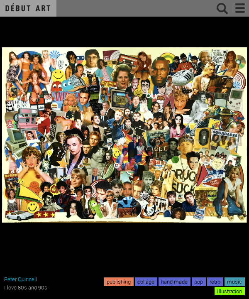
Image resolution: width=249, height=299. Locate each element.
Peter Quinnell (20, 279)
